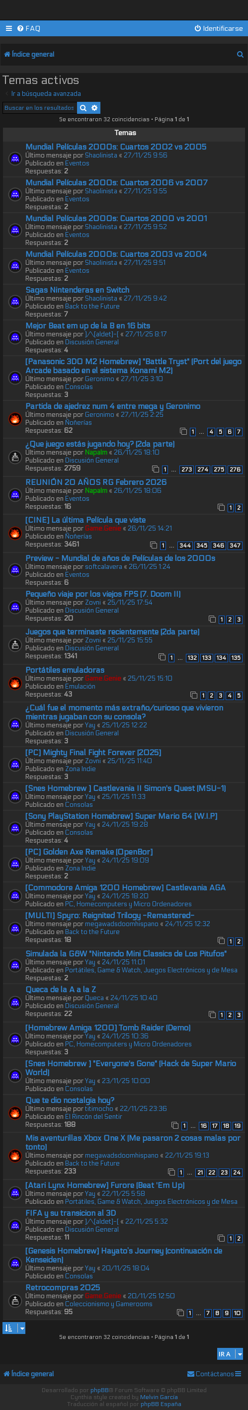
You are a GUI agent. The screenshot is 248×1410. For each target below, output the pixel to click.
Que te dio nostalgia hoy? (69, 1100)
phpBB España (161, 1404)
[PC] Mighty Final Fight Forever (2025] (93, 752)
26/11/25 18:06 (138, 491)
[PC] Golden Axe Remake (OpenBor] (89, 852)
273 (186, 470)
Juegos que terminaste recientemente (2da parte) (112, 631)
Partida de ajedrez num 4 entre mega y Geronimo (112, 406)
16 (204, 1126)
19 (238, 1126)
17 (215, 1126)
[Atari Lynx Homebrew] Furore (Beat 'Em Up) (104, 1185)
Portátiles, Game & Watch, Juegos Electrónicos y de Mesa (151, 970)
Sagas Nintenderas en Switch (77, 290)
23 (224, 1173)
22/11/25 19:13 (187, 1156)
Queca (94, 998)
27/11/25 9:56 (145, 155)
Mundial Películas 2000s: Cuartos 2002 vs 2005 (115, 147)
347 (235, 546)
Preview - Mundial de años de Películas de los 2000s (120, 558)
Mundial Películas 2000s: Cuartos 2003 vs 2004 (116, 254)
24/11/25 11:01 (123, 962)
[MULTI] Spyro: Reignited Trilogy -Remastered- (109, 915)
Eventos (77, 163)
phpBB (99, 1390)
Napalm (96, 453)
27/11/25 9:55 (145, 191)
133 (206, 658)
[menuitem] (28, 28)
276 (235, 470)
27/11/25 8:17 (146, 334)
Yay (90, 725)
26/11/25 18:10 (137, 453)
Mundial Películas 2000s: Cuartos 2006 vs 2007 (116, 182)
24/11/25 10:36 (125, 1036)
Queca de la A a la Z (60, 989)
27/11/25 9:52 (145, 227)
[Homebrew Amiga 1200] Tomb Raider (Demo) (107, 1027)
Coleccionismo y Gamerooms (109, 1304)
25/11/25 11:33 (124, 797)
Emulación (80, 687)
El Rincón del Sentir (93, 1117)
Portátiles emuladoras (64, 670)
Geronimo (99, 379)
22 (211, 1173)
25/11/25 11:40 (129, 761)
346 (218, 546)
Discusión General (92, 342)
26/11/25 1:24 (149, 567)
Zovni (93, 603)
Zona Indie (80, 769)
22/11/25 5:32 (146, 1222)
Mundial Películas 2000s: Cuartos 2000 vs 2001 (116, 218)
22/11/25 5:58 (123, 1194)
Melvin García (159, 1397)
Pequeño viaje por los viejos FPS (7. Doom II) (102, 594)
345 (201, 546)
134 (221, 658)
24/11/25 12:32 (187, 924)
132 (192, 658)
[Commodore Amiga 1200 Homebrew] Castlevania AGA (125, 887)
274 (202, 470)
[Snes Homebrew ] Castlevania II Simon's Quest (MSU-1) (125, 788)
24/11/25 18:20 (125, 896)
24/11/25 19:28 (125, 825)
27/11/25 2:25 (142, 415)
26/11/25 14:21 (150, 529)
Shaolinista (101, 155)
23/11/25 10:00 (126, 1081)
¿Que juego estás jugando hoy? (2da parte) (99, 444)
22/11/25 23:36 (143, 1109)
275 (219, 470)
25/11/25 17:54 (130, 603)
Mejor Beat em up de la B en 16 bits (87, 325)
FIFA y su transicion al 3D (70, 1213)
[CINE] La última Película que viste (85, 520)
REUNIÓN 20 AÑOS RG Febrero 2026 (95, 482)
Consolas (79, 387)
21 (200, 1173)
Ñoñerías (78, 423)
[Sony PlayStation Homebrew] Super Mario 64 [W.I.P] (121, 816)
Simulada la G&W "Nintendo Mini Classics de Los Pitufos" (126, 953)
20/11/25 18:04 (126, 1268)
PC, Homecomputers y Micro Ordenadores (128, 904)
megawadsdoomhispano (122, 924)
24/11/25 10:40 (134, 998)
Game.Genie (103, 529)
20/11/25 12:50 (151, 1296)
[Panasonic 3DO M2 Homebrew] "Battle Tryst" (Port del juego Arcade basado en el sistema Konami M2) (133, 366)
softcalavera (103, 567)
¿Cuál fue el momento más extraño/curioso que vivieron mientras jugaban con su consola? (124, 712)
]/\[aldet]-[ (102, 334)
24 (237, 1173)
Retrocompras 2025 (62, 1287)
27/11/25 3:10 (142, 379)
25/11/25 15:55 (130, 640)
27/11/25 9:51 (144, 263)
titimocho (99, 1109)
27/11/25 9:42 (145, 299)
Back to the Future (92, 307)
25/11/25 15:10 (150, 679)
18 (226, 1126)
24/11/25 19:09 (125, 860)
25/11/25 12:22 (124, 725)
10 (237, 1313)
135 (236, 658)
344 (185, 546)
